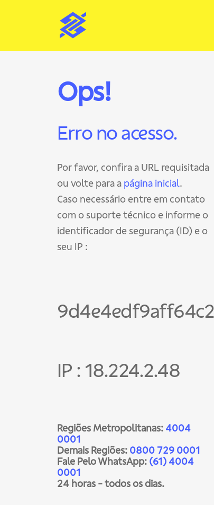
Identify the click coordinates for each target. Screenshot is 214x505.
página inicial (152, 183)
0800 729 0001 (164, 450)
